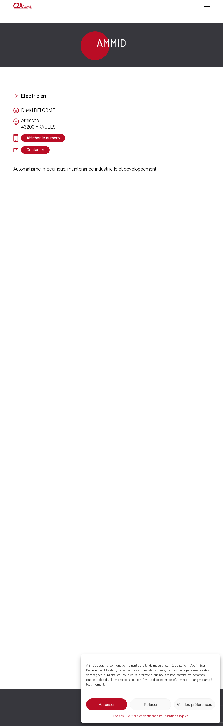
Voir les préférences (194, 704)
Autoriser (107, 704)
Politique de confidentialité (144, 716)
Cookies (118, 716)
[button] (207, 6)
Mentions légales (177, 716)
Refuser (151, 704)
